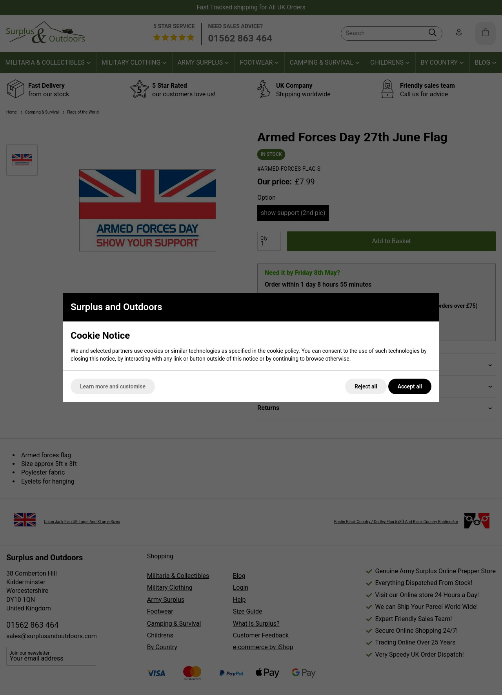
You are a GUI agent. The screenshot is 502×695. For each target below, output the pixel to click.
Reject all (366, 386)
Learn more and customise (113, 386)
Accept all (410, 386)
